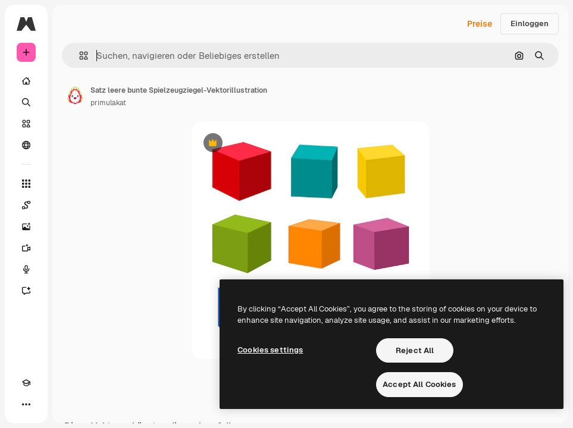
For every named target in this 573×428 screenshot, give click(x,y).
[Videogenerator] (26, 247)
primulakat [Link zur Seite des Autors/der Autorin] (108, 103)
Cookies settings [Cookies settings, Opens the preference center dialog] (270, 350)
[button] (78, 55)
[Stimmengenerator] (26, 269)
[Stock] (26, 123)
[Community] (26, 145)
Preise (479, 23)
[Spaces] (26, 205)
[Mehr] (26, 404)
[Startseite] (26, 80)
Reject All (415, 350)
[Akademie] (26, 382)
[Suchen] (26, 102)
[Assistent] (26, 290)
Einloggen (530, 23)
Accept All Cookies (419, 384)
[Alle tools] (26, 183)
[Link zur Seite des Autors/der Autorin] (75, 95)
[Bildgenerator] (26, 226)
